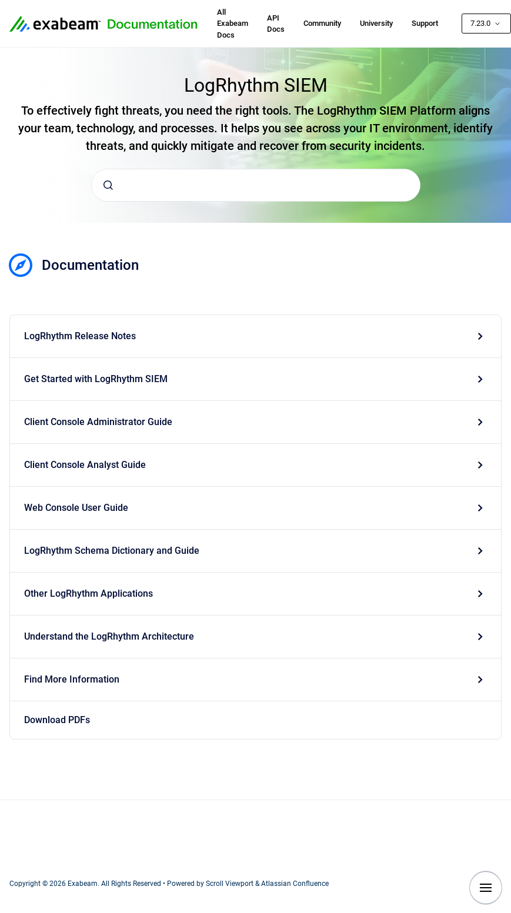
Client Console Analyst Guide (85, 464)
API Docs (276, 24)
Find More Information (71, 679)
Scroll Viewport (230, 883)
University (376, 23)
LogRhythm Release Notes (80, 336)
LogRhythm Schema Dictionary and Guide (111, 550)
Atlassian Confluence (295, 883)
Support (425, 23)
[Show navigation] (486, 888)
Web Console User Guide (76, 507)
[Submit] (108, 185)
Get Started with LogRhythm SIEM (96, 378)
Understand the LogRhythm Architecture (109, 636)
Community (322, 23)
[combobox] (256, 185)
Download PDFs (57, 719)
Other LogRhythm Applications (88, 593)
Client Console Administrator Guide (98, 421)
